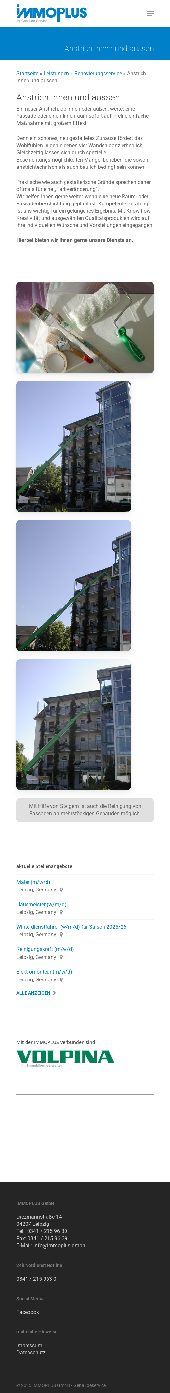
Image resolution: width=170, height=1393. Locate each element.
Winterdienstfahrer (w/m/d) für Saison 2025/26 (71, 927)
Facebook (27, 1312)
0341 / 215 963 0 (36, 1279)
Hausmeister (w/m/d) (41, 904)
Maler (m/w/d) (33, 882)
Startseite (27, 73)
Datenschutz (31, 1352)
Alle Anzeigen (33, 993)
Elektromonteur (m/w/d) (44, 972)
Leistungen (56, 73)
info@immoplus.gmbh (59, 1246)
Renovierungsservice (98, 73)
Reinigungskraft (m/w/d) (45, 949)
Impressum (29, 1345)
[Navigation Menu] (150, 13)
